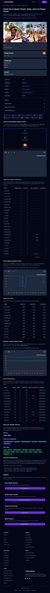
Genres (5, 552)
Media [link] (28, 117)
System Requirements (25, 110)
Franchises (6, 565)
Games (7, 5)
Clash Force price (11, 267)
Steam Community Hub (31, 469)
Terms (20, 590)
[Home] (3, 5)
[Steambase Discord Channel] (25, 578)
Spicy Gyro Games (26, 86)
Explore (44, 1)
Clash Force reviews (30, 348)
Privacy (15, 590)
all (14, 152)
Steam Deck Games (30, 547)
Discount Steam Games (31, 555)
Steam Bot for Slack (8, 575)
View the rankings (25, 524)
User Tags (6, 557)
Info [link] (23, 117)
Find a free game (25, 488)
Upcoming (28, 544)
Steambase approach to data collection (36, 463)
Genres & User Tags (25, 107)
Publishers (6, 562)
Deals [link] (35, 115)
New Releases (29, 542)
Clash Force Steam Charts (22, 5)
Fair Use (24, 590)
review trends (25, 15)
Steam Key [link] (29, 115)
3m (9, 152)
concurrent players (16, 15)
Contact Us (33, 590)
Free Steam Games (30, 557)
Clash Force (12, 5)
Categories (6, 555)
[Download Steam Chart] (45, 152)
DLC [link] (41, 115)
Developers (6, 560)
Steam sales (17, 301)
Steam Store (33, 468)
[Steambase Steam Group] (27, 578)
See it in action (25, 512)
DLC (5, 537)
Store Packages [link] (15, 117)
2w (5, 152)
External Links (25, 103)
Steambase (27, 573)
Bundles (5, 542)
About (28, 590)
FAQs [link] (40, 117)
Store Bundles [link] (7, 117)
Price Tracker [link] (22, 115)
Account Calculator (8, 580)
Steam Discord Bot (8, 573)
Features (25, 100)
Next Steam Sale (7, 578)
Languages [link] (34, 117)
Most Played (28, 537)
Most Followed (29, 539)
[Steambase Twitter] (29, 578)
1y (11, 152)
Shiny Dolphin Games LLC (27, 92)
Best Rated (28, 535)
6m (9, 271)
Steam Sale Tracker (30, 552)
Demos (5, 539)
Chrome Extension (8, 570)
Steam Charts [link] (7, 115)
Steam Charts (7, 544)
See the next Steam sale (25, 499)
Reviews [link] (14, 115)
